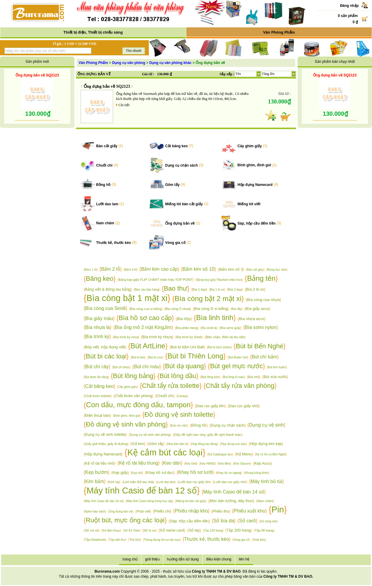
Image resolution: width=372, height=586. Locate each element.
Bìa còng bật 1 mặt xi (127, 298)
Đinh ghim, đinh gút (254, 165)
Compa (182, 396)
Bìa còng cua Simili (105, 308)
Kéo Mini (224, 463)
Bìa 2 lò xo (255, 289)
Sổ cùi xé (92, 530)
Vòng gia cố (175, 243)
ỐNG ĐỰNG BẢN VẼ (94, 74)
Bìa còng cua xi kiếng (145, 309)
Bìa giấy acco (257, 308)
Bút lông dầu (178, 376)
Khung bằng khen (256, 472)
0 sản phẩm (348, 16)
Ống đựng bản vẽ (180, 223)
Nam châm (105, 223)
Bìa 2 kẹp (235, 289)
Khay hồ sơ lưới (195, 472)
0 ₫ (355, 22)
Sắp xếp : (227, 74)
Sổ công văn (268, 521)
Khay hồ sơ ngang (229, 472)
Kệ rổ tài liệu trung (138, 463)
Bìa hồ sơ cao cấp (145, 318)
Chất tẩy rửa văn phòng (240, 385)
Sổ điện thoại (111, 530)
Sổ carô (247, 520)
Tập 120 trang (213, 530)
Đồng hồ (103, 185)
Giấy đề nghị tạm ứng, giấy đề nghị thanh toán (207, 434)
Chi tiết (123, 105)
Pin (277, 509)
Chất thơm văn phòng (133, 396)
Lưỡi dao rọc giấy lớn (194, 482)
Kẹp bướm (96, 472)
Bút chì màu (146, 366)
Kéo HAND (207, 463)
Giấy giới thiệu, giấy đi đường (106, 444)
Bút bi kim (138, 357)
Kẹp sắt (137, 472)
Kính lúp (113, 482)
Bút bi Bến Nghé (259, 346)
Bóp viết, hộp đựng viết (105, 347)
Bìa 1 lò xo (217, 289)
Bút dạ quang (184, 366)
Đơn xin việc (179, 425)
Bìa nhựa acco (251, 318)
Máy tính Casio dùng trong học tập (149, 501)
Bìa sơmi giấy (230, 328)
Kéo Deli (190, 463)
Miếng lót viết (248, 204)
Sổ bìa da (223, 520)
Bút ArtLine (147, 346)
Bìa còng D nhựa (177, 309)
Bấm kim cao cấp (159, 269)
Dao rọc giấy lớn (210, 406)
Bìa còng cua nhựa (263, 299)
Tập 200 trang (238, 530)
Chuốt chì (104, 165)
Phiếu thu (221, 511)
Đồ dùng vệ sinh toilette (179, 414)
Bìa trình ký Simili (189, 337)
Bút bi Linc (155, 357)
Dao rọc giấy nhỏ (244, 406)
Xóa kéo (259, 539)
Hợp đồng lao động (204, 444)
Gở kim (138, 443)
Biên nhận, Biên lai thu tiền (225, 337)
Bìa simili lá (209, 328)
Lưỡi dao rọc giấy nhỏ (230, 482)
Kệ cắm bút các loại (165, 452)
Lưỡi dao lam (107, 204)
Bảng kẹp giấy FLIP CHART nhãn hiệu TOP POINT (156, 279)
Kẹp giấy (119, 472)
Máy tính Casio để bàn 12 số (142, 490)
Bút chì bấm (264, 356)
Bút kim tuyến (277, 367)
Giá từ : (148, 74)
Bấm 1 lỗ (90, 269)
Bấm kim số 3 (231, 269)
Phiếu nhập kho (191, 510)
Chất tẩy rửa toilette (170, 385)
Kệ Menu (244, 454)
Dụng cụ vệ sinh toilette (105, 434)
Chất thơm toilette (98, 396)
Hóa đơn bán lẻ (177, 444)
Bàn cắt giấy (106, 146)
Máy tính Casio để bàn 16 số (104, 501)
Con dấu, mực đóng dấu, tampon (138, 405)
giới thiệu (152, 559)
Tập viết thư (117, 539)
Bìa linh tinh (214, 318)
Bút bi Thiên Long (195, 356)
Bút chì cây (97, 366)
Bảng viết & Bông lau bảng (107, 289)
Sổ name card (172, 530)
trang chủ (130, 559)
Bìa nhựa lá (97, 327)
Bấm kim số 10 (199, 269)
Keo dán (172, 463)
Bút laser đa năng (96, 377)
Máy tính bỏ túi (266, 481)
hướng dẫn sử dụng (182, 559)
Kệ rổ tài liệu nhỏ (99, 463)
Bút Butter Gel (238, 357)
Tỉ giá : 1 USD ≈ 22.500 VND (74, 44)
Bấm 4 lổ (131, 269)
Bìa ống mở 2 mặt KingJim (143, 327)
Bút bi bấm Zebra (219, 347)
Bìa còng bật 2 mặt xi (208, 298)
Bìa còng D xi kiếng (211, 308)
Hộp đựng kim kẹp (266, 443)
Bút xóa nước (275, 377)
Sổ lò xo (149, 530)
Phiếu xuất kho (249, 510)
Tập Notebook (95, 539)
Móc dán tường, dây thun (231, 501)
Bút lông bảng (133, 376)
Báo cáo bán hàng (147, 289)
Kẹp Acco (262, 463)
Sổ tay (194, 530)
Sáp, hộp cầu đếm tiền (256, 223)
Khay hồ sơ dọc (160, 472)
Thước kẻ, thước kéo (113, 243)
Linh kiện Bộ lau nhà (138, 482)
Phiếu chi (162, 511)
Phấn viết (143, 511)
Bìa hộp (184, 318)
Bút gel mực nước (236, 366)
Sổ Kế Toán (132, 530)
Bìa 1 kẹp (199, 289)
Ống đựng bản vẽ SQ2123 (37, 75)
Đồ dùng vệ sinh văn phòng (125, 424)
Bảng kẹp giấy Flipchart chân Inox (219, 279)
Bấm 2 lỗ (110, 269)
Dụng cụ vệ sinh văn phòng (150, 434)
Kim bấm (94, 481)
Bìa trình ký (97, 336)
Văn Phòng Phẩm (279, 32)
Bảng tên (261, 278)
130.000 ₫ (164, 74)
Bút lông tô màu (233, 377)
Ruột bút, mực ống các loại (125, 520)
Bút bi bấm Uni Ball (187, 347)
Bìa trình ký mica (126, 337)
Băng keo (99, 278)
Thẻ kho (134, 539)
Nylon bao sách (95, 511)
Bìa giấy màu (99, 318)
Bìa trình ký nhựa (157, 337)
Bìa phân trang (186, 328)
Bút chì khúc (121, 367)
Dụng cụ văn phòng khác (170, 63)
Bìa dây (237, 309)
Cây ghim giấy (249, 146)
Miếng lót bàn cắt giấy (184, 204)
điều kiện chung (219, 559)
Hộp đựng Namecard (255, 185)
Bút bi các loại (106, 356)
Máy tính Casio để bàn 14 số (233, 491)
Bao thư (175, 288)
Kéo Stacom (242, 463)
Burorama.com (107, 571)
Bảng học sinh (276, 269)
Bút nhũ (253, 377)
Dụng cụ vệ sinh (266, 424)
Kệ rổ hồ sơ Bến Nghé (271, 454)
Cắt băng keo (176, 146)
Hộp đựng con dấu (233, 444)
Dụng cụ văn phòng (128, 63)
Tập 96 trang (264, 530)
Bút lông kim (210, 377)
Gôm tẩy (172, 185)
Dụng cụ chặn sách (181, 165)
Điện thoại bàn (97, 415)
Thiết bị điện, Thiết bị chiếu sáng (93, 32)
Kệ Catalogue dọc (220, 454)
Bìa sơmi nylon (260, 327)
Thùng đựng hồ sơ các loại (162, 539)
